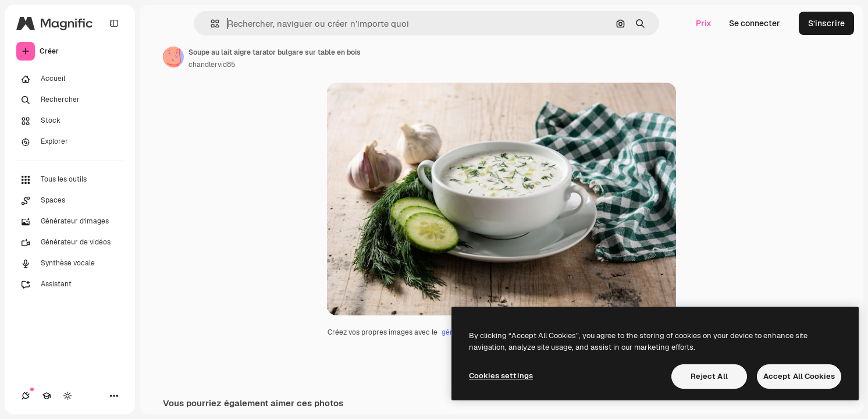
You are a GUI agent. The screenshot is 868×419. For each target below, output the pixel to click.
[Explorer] (69, 142)
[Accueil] (69, 79)
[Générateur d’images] (69, 221)
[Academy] (46, 395)
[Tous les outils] (69, 180)
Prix (704, 23)
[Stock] (69, 121)
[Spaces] (69, 200)
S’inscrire (826, 23)
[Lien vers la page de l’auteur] (173, 57)
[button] (210, 23)
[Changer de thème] (67, 395)
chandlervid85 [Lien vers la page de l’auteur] (212, 64)
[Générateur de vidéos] (69, 242)
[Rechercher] (69, 100)
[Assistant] (69, 284)
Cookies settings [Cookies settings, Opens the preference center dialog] (501, 376)
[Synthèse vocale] (69, 263)
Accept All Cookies (799, 376)
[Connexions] (25, 395)
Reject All (709, 376)
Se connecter (754, 23)
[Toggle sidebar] (114, 23)
